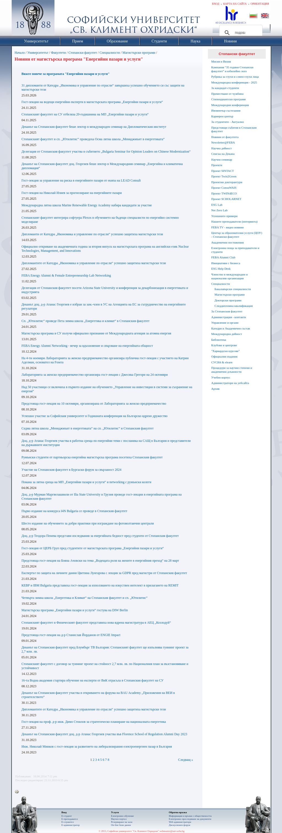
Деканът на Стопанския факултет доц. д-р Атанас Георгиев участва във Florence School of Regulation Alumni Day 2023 (104, 734)
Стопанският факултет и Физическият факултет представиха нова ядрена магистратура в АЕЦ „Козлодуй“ (96, 622)
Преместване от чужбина (227, 93)
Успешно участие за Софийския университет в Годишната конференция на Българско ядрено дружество (94, 416)
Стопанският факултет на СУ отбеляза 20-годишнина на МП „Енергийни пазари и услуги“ (85, 114)
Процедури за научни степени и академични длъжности (231, 369)
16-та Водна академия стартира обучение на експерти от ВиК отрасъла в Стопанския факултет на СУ (92, 680)
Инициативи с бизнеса (225, 263)
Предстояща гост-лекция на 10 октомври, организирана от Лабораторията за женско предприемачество (93, 403)
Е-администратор (70, 825)
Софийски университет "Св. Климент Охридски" (64, 19)
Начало (20, 53)
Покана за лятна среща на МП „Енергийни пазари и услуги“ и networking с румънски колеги (86, 482)
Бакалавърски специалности (233, 289)
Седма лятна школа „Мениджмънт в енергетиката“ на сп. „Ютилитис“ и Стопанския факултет (87, 428)
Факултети (58, 53)
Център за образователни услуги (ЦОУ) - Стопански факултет (236, 234)
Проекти (216, 165)
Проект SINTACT (222, 170)
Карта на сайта (234, 3)
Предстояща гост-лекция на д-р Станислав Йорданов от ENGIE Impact (70, 635)
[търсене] (240, 32)
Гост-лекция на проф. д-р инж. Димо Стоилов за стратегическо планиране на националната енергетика (93, 722)
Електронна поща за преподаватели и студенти (235, 249)
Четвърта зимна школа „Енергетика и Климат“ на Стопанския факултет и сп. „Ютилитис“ (84, 598)
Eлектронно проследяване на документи (190, 819)
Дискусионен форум (179, 825)
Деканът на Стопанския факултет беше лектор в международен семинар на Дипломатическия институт (93, 127)
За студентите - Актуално (227, 121)
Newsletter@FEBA (223, 142)
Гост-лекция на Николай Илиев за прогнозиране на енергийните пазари (71, 193)
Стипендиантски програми (228, 99)
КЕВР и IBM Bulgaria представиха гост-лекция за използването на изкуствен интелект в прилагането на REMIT (99, 585)
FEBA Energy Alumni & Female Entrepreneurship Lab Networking (66, 275)
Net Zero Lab (219, 210)
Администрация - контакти (228, 317)
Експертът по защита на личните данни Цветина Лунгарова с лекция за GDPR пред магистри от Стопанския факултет (104, 573)
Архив (215, 388)
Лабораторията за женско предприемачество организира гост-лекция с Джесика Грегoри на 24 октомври (94, 375)
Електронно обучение (122, 816)
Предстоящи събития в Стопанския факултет (233, 129)
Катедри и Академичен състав (230, 328)
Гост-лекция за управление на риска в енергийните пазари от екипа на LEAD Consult (81, 180)
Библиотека (218, 339)
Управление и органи (224, 322)
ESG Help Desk (221, 268)
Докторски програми (228, 300)
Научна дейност (221, 148)
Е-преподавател (69, 819)
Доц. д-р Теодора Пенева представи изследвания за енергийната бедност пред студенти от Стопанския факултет (100, 536)
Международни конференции (230, 105)
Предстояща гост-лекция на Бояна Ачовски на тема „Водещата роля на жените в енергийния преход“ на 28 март (100, 560)
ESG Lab (217, 204)
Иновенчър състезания (225, 110)
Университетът (37, 53)
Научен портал (118, 819)
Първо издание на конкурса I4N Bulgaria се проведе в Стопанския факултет (74, 511)
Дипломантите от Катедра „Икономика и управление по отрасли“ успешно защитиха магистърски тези (93, 263)
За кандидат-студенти (225, 88)
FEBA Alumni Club (223, 257)
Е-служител (67, 822)
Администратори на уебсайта (230, 383)
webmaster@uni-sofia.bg (172, 831)
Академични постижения (227, 242)
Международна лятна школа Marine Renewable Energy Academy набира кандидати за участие (86, 205)
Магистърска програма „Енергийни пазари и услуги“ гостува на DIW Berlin (74, 610)
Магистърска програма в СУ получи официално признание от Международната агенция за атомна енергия (96, 333)
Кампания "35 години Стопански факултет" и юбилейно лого (232, 69)
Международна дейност (226, 334)
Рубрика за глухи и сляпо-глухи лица (235, 76)
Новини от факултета (224, 137)
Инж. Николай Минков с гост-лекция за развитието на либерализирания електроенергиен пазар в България (96, 746)
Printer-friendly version (18, 791)
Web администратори (180, 822)
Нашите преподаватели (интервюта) (234, 221)
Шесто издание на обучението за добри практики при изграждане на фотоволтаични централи (87, 523)
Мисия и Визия (221, 61)
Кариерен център (222, 116)
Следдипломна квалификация (234, 305)
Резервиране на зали (121, 822)
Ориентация (260, 3)
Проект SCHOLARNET (226, 199)
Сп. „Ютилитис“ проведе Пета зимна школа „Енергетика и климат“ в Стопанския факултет (85, 321)
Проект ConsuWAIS (224, 187)
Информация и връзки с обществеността (190, 816)
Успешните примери (224, 216)
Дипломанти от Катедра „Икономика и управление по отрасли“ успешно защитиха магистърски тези (92, 234)
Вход (215, 3)
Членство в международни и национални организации (229, 276)
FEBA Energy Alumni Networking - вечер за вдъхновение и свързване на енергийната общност (87, 346)
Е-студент (66, 816)
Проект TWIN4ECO (224, 193)
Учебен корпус (220, 377)
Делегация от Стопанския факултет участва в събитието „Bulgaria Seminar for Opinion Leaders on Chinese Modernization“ (106, 151)
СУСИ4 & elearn (221, 362)
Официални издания (224, 356)
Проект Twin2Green (224, 176)
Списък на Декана (223, 153)
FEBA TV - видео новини (227, 227)
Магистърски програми (139, 53)
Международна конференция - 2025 (234, 82)
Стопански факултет (82, 53)
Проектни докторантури (226, 182)
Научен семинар (221, 159)
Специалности (109, 53)
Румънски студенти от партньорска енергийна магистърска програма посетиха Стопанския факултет (92, 457)
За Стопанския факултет (226, 311)
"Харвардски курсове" (225, 351)
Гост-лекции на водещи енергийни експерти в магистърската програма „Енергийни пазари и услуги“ (92, 102)
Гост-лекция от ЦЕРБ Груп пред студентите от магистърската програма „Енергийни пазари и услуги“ (92, 548)
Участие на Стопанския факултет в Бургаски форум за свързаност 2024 (71, 470)
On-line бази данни (121, 825)
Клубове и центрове (224, 345)
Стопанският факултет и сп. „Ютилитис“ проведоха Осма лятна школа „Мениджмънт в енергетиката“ (93, 139)
